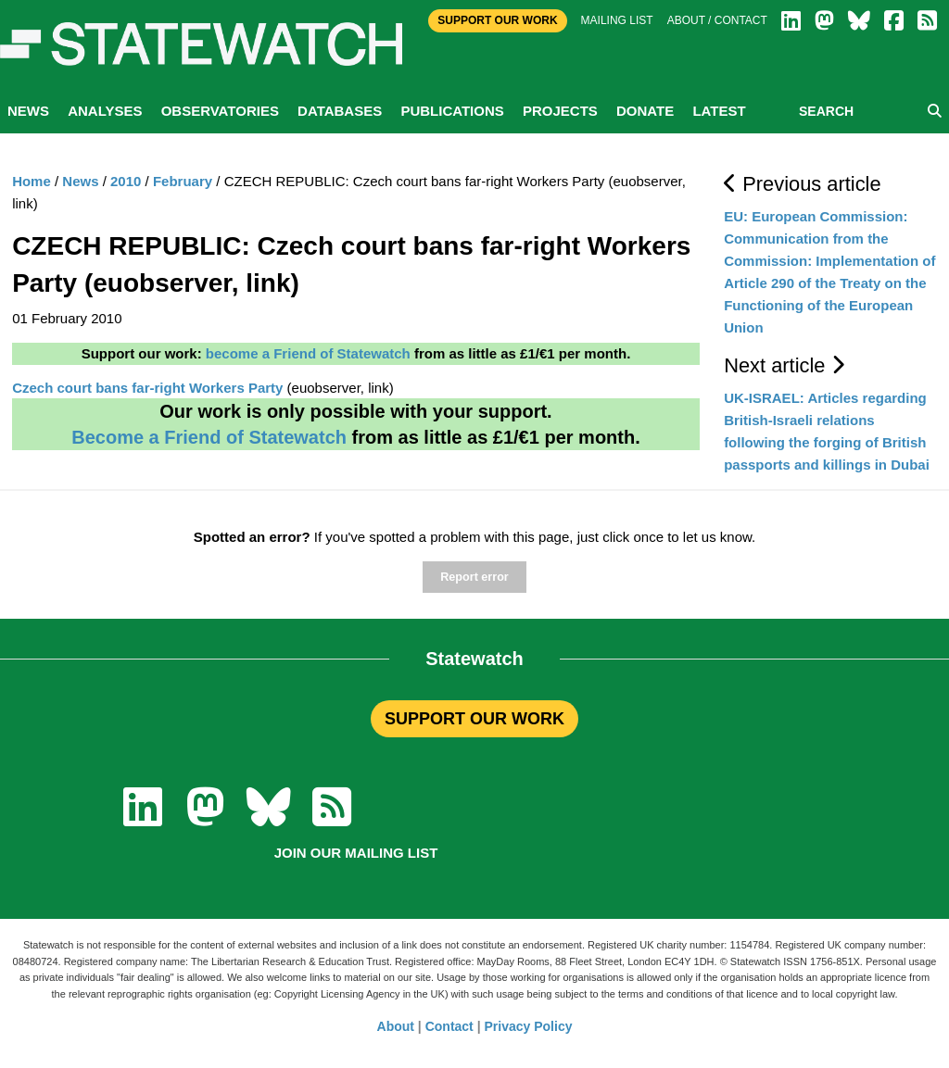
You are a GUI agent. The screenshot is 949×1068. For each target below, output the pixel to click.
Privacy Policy (529, 1026)
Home (31, 181)
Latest (718, 111)
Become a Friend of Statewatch (209, 437)
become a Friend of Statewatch (308, 353)
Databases (339, 111)
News (28, 111)
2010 (125, 181)
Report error (474, 577)
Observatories (220, 111)
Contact (449, 1026)
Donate (645, 111)
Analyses (105, 111)
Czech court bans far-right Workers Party (147, 388)
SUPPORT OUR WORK (474, 719)
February (182, 181)
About (395, 1026)
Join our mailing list (356, 853)
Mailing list (617, 20)
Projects (560, 111)
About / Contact (717, 20)
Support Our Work (497, 20)
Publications (451, 111)
